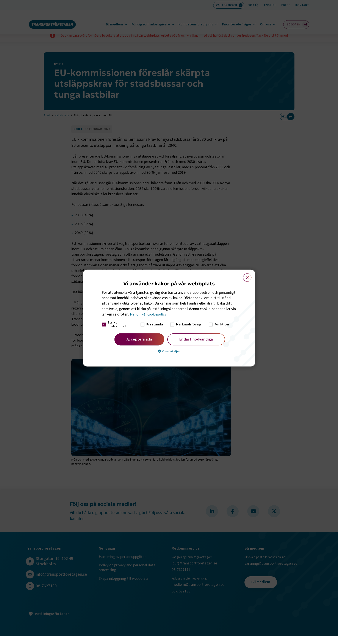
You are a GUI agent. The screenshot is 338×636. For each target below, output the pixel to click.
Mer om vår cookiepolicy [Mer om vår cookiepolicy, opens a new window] (149, 314)
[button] (169, 351)
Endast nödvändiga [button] (196, 339)
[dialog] (169, 318)
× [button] (245, 275)
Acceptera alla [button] (139, 339)
